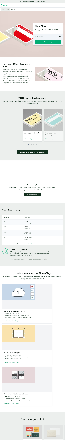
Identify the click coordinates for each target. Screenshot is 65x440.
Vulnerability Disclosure (55, 420)
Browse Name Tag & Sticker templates (32, 152)
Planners (17, 420)
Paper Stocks (30, 400)
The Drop (42, 414)
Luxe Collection (31, 421)
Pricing (54, 405)
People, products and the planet (44, 406)
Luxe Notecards (19, 405)
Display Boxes (18, 410)
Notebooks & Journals (18, 417)
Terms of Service (38, 372)
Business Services (44, 416)
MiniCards (5, 409)
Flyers (3, 420)
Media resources (44, 403)
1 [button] (28, 144)
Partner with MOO (44, 428)
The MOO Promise (45, 423)
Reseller (42, 419)
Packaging (42, 426)
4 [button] (36, 144)
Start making (48, 42)
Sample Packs (31, 415)
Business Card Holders (18, 413)
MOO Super (30, 405)
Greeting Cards (19, 403)
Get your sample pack (32, 194)
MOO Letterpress (32, 412)
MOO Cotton (30, 407)
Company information (47, 435)
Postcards (4, 415)
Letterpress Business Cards (6, 412)
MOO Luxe (30, 403)
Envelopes (17, 407)
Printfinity (42, 421)
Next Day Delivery (57, 407)
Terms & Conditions (17, 435)
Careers (42, 411)
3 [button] (34, 144)
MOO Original (31, 410)
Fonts (33, 435)
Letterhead (17, 400)
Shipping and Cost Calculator (34, 243)
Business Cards (6, 403)
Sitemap (38, 435)
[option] (32, 126)
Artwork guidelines (57, 412)
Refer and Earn (56, 417)
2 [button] (31, 144)
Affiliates (54, 414)
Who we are (43, 409)
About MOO (43, 400)
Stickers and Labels (7, 418)
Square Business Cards (6, 406)
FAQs (53, 410)
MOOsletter (20, 367)
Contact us (55, 402)
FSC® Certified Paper (31, 418)
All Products (5, 400)
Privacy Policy (60, 370)
